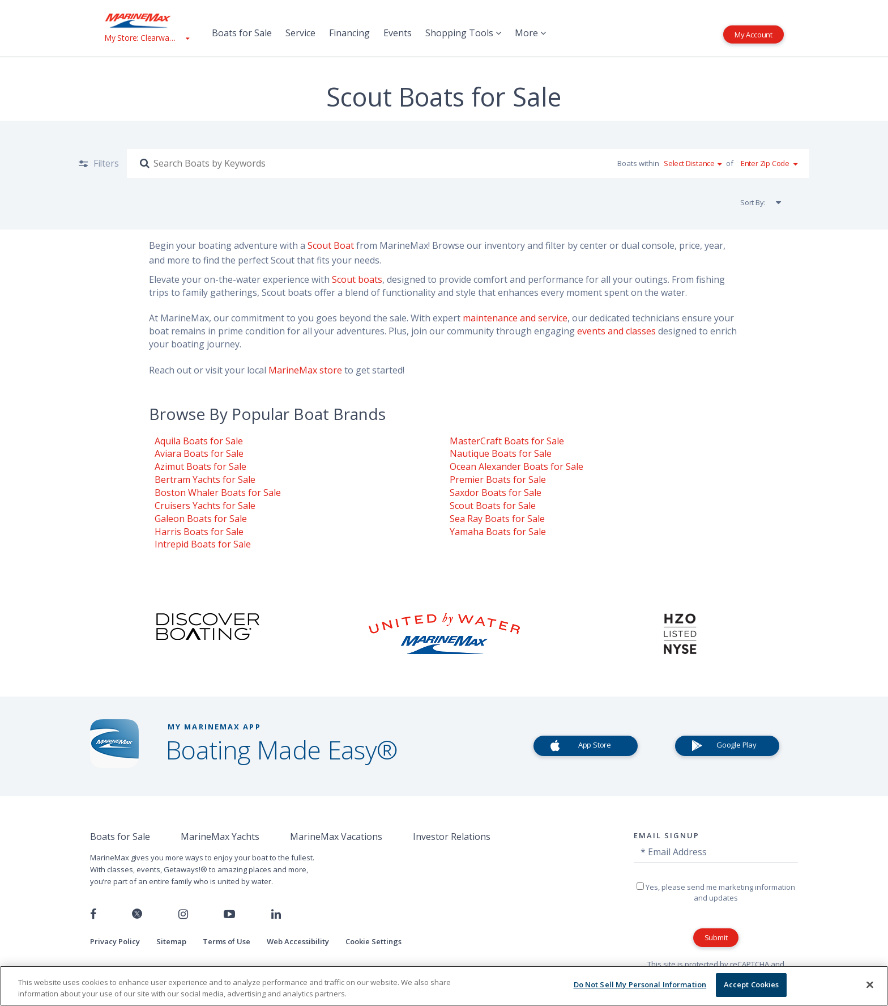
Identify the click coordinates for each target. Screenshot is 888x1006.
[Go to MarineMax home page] (146, 20)
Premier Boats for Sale (498, 479)
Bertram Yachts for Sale (205, 479)
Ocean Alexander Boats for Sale (516, 466)
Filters (104, 163)
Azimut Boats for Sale (200, 466)
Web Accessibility (298, 941)
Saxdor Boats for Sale (495, 492)
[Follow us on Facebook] (93, 914)
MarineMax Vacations (336, 836)
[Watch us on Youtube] (229, 914)
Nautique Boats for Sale (501, 453)
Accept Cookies (751, 984)
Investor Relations (451, 836)
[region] (444, 986)
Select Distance (689, 163)
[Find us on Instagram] (183, 914)
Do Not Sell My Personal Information (640, 984)
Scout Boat (331, 245)
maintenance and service (515, 318)
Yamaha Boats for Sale (498, 531)
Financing (349, 33)
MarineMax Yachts (220, 836)
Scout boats (357, 279)
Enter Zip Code (765, 163)
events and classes (616, 331)
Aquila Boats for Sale (199, 441)
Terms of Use (226, 941)
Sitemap (171, 941)
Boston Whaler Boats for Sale (218, 492)
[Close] (869, 984)
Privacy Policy (115, 941)
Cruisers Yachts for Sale (205, 505)
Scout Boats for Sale (493, 505)
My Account (753, 34)
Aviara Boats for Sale (199, 453)
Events (397, 33)
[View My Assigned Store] (146, 37)
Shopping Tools (463, 33)
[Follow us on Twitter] (137, 914)
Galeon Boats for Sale (201, 518)
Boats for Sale (242, 33)
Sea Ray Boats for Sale (497, 518)
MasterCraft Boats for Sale (507, 441)
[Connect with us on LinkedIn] (276, 914)
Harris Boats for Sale (199, 531)
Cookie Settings (373, 941)
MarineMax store (305, 370)
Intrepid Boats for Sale (203, 544)
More (530, 33)
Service (300, 33)
